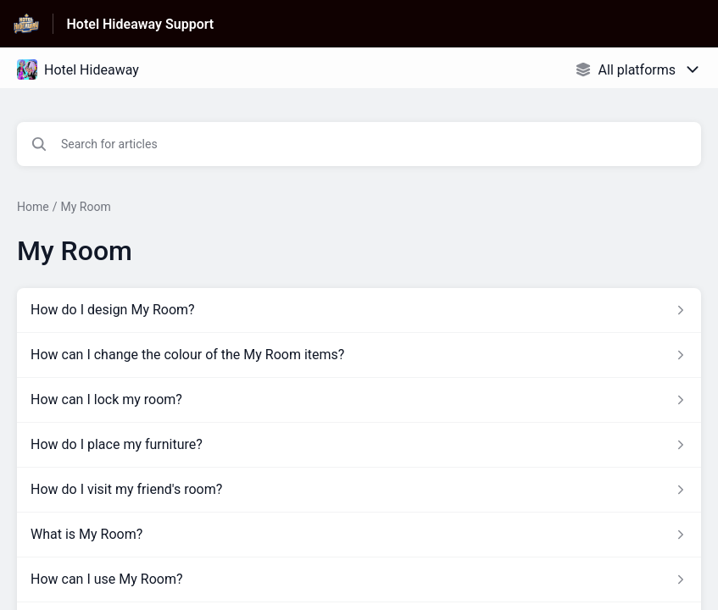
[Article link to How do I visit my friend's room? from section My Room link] (359, 490)
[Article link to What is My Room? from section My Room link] (359, 534)
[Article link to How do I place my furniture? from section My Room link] (359, 445)
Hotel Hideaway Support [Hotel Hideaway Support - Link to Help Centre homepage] (140, 24)
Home (33, 207)
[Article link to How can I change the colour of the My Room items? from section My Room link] (359, 355)
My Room (85, 207)
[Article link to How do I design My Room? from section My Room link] (359, 310)
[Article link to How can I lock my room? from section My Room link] (359, 400)
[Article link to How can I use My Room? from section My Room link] (359, 579)
